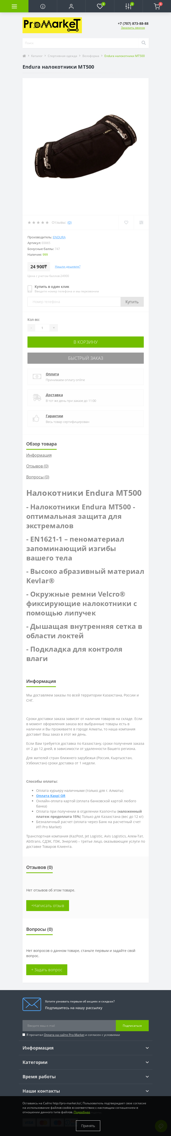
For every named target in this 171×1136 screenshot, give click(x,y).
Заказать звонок (133, 28)
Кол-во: (33, 319)
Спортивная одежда (62, 56)
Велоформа (90, 56)
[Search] (143, 43)
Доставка (54, 394)
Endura (59, 237)
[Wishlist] (126, 222)
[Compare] (141, 222)
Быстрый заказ (85, 358)
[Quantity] (42, 328)
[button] (71, 6)
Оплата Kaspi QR (50, 795)
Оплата (52, 374)
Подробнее (82, 1112)
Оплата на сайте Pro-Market (64, 1035)
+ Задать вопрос (47, 969)
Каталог (37, 56)
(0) (70, 222)
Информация (39, 455)
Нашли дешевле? (67, 266)
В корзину (85, 342)
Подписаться (132, 1026)
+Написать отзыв (47, 905)
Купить (132, 302)
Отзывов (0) (37, 466)
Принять (88, 1125)
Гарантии (54, 416)
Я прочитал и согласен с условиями (73, 1035)
